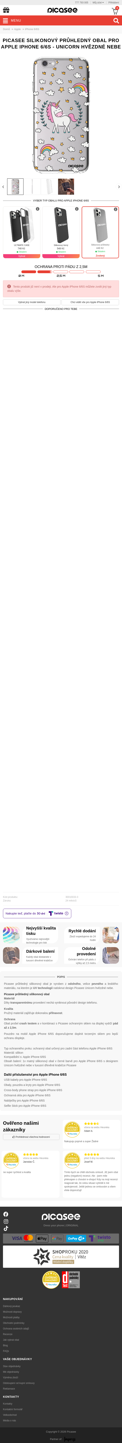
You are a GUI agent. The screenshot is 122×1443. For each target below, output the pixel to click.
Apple (17, 29)
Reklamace (9, 1388)
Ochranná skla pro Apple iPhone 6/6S (27, 1095)
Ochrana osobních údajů (16, 1328)
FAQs (6, 1351)
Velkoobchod (10, 1415)
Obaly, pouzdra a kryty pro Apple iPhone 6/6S (32, 1085)
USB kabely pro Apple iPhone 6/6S (25, 1079)
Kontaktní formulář (12, 1409)
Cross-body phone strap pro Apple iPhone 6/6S (33, 1090)
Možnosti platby (11, 1317)
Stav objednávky (11, 1366)
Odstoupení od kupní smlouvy (19, 1383)
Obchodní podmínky (13, 1323)
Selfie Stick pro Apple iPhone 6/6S (25, 1105)
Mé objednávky (11, 1371)
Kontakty (7, 1403)
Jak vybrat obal (11, 1339)
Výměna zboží (10, 1377)
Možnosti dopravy (12, 1311)
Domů (6, 29)
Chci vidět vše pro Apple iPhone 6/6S (90, 302)
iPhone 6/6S (32, 29)
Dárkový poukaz (11, 1306)
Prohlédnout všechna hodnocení (31, 1137)
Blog (5, 1345)
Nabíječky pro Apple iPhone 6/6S (24, 1100)
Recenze (7, 1334)
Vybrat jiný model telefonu (32, 302)
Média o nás (9, 1420)
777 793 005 (81, 2)
